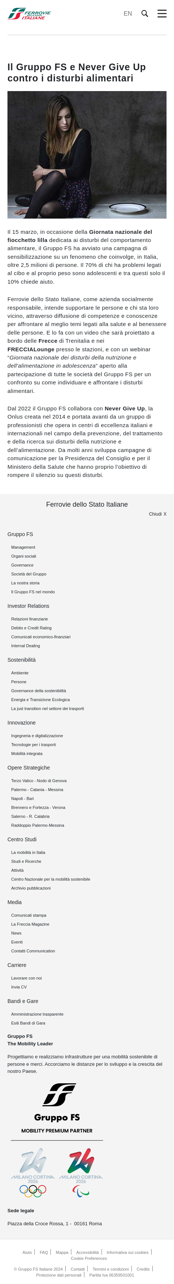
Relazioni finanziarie (29, 619)
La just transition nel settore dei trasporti (47, 708)
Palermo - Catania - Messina (37, 789)
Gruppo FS (20, 534)
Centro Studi (22, 839)
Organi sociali (23, 556)
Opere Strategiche (28, 768)
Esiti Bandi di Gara (28, 1023)
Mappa (62, 1252)
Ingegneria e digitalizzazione (37, 735)
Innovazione (21, 723)
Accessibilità (87, 1252)
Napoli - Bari (22, 798)
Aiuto (27, 1252)
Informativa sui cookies (128, 1252)
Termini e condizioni (111, 1269)
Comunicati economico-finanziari (41, 637)
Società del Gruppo (28, 574)
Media (14, 902)
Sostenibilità (21, 660)
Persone (19, 682)
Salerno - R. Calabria (30, 816)
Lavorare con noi (26, 978)
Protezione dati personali (58, 1275)
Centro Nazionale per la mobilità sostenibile (50, 879)
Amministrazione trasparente (37, 1014)
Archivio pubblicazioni (31, 888)
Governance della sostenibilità (38, 690)
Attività (17, 870)
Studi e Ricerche (26, 861)
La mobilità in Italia (28, 852)
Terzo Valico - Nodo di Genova (38, 780)
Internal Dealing (25, 645)
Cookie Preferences (89, 1258)
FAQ (44, 1252)
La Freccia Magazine (30, 924)
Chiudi (155, 514)
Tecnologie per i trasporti (33, 744)
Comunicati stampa (28, 915)
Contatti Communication (33, 951)
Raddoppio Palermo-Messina (37, 825)
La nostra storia (25, 583)
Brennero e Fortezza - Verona (38, 807)
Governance (22, 565)
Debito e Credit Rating (31, 628)
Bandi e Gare (22, 1001)
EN (128, 13)
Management (23, 547)
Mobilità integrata (27, 753)
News (16, 933)
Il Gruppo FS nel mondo (33, 592)
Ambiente (19, 673)
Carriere (17, 965)
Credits (143, 1269)
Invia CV (19, 987)
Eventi (17, 942)
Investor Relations (28, 606)
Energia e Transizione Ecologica (40, 699)
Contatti (78, 1269)
